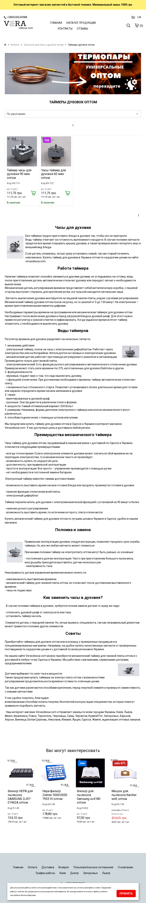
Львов (106, 873)
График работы (45, 873)
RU (133, 17)
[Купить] (33, 193)
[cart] (136, 25)
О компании (125, 867)
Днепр (74, 873)
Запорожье (90, 873)
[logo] (18, 25)
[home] (5, 44)
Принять (126, 893)
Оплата (32, 867)
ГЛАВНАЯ (56, 22)
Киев (63, 873)
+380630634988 (15, 17)
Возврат (64, 867)
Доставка (48, 867)
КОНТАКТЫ (65, 28)
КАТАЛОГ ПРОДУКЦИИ (81, 22)
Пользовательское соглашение (93, 867)
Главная (18, 867)
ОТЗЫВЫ (82, 28)
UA (139, 17)
